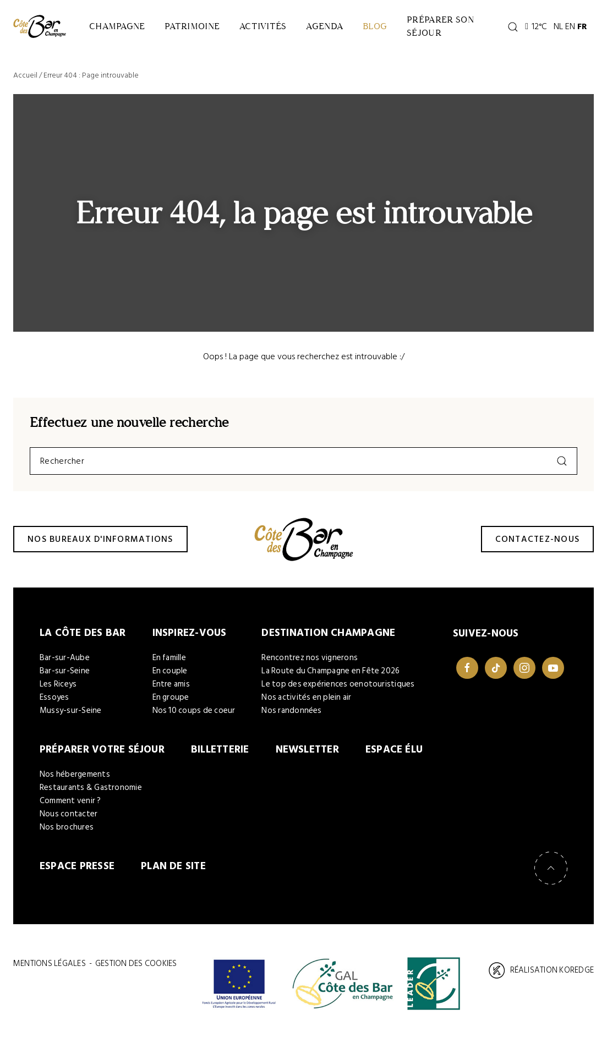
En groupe (170, 697)
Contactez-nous (537, 539)
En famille (169, 658)
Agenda (324, 26)
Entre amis (171, 684)
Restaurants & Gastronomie (91, 787)
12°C (536, 26)
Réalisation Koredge (541, 970)
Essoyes (54, 697)
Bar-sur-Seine (65, 671)
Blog (375, 26)
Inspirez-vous (189, 633)
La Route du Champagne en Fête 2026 (330, 671)
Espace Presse (77, 866)
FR (582, 26)
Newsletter (307, 749)
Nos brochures (67, 827)
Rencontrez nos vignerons (309, 658)
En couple (170, 671)
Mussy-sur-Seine (71, 710)
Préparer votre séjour (102, 749)
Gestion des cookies (136, 963)
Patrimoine (192, 26)
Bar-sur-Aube (65, 658)
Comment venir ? (70, 801)
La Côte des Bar (83, 633)
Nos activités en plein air (306, 697)
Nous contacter (68, 814)
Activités (262, 26)
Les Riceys (58, 684)
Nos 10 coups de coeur (194, 710)
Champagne (117, 26)
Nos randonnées (291, 710)
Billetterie (220, 749)
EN (570, 26)
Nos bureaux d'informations (100, 539)
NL (558, 26)
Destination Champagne (328, 633)
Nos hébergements (75, 774)
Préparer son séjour (440, 26)
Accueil (25, 75)
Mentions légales (49, 963)
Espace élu (394, 749)
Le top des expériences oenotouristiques (337, 684)
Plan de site (173, 866)
